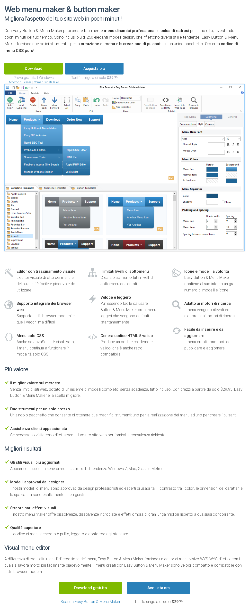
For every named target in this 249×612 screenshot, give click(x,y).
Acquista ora (158, 587)
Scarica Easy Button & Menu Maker (90, 601)
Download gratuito (90, 587)
